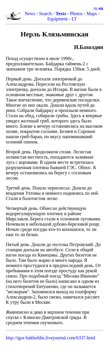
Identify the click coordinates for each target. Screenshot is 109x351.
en (101, 8)
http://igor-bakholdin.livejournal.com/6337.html (50, 337)
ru (95, 8)
